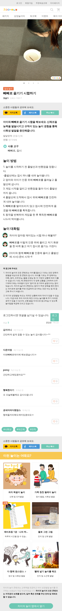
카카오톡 (11, 112)
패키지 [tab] (5, 15)
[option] (31, 50)
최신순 (56, 322)
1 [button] (24, 83)
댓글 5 (5, 98)
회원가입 (29, 3)
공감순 (49, 322)
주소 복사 (50, 112)
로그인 (19, 3)
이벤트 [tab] (45, 15)
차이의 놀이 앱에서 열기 (31, 606)
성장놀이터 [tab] (19, 15)
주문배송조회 (41, 3)
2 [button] (28, 83)
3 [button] (33, 83)
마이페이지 (55, 3)
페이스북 (30, 112)
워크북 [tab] (33, 15)
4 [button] (38, 83)
